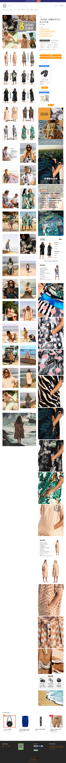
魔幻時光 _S (55, 47)
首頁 (4, 9)
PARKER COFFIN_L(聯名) (45, 42)
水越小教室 (23, 9)
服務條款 (29, 761)
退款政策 (36, 761)
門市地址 (18, 9)
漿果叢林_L (42, 47)
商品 (14, 9)
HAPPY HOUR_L (54, 42)
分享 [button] (41, 60)
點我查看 (38, 1)
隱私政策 (33, 761)
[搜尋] (25, 6)
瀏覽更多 (50, 105)
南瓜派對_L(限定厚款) (55, 40)
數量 (40, 50)
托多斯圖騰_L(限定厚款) (45, 40)
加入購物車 (51, 55)
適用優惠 (41, 27)
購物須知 (31, 9)
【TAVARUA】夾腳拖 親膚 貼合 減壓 (44, 80)
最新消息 (11, 9)
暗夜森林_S (49, 47)
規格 (40, 38)
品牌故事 (27, 9)
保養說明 (35, 9)
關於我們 (7, 9)
